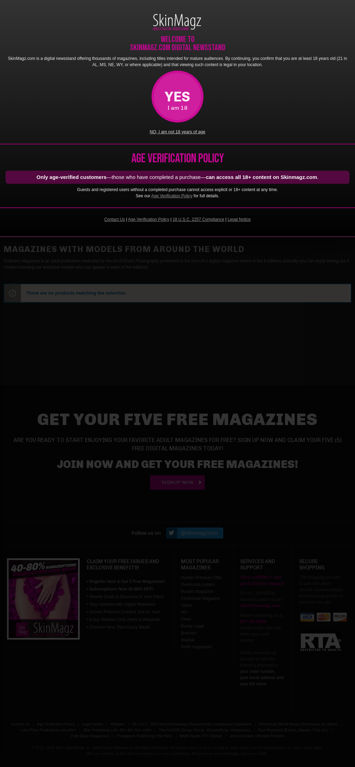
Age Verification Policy (171, 195)
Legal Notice (239, 219)
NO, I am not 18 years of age (178, 131)
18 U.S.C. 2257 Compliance (198, 219)
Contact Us (114, 219)
